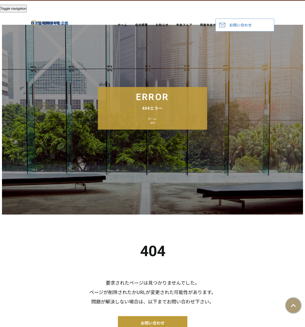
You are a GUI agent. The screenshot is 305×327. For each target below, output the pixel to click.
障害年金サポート (213, 25)
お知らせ (162, 25)
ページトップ (293, 305)
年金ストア (184, 25)
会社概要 (141, 25)
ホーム (122, 25)
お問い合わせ (240, 24)
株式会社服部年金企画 (49, 23)
